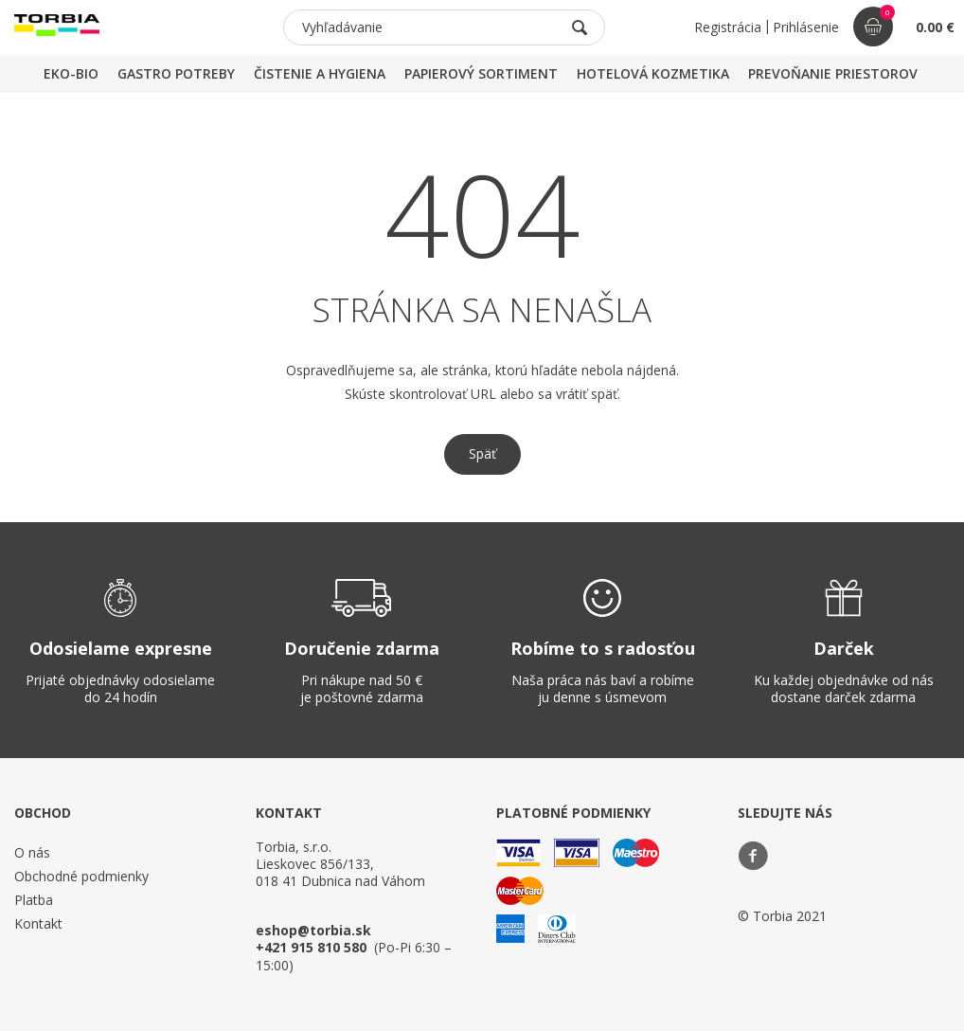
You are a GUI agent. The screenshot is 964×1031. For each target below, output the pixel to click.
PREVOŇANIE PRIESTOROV (833, 73)
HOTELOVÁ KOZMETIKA (653, 73)
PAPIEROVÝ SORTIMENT (481, 73)
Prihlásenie (806, 27)
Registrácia (727, 27)
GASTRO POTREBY (176, 73)
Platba (33, 900)
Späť (482, 453)
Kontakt (38, 923)
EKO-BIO (71, 73)
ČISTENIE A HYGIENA (319, 73)
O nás (32, 852)
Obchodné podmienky (81, 876)
